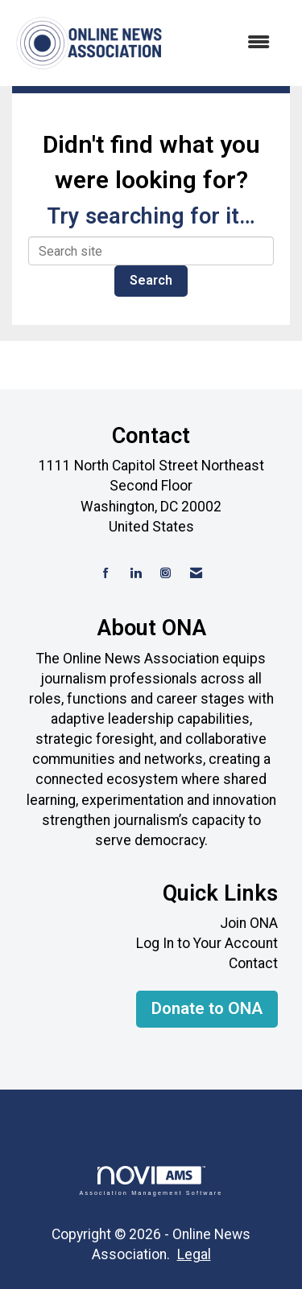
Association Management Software (150, 1181)
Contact (253, 963)
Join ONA (249, 923)
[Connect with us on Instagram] (165, 573)
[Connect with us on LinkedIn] (135, 573)
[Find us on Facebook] (106, 573)
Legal (194, 1254)
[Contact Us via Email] (196, 573)
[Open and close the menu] (226, 43)
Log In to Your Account (207, 943)
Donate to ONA (207, 1008)
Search (151, 280)
